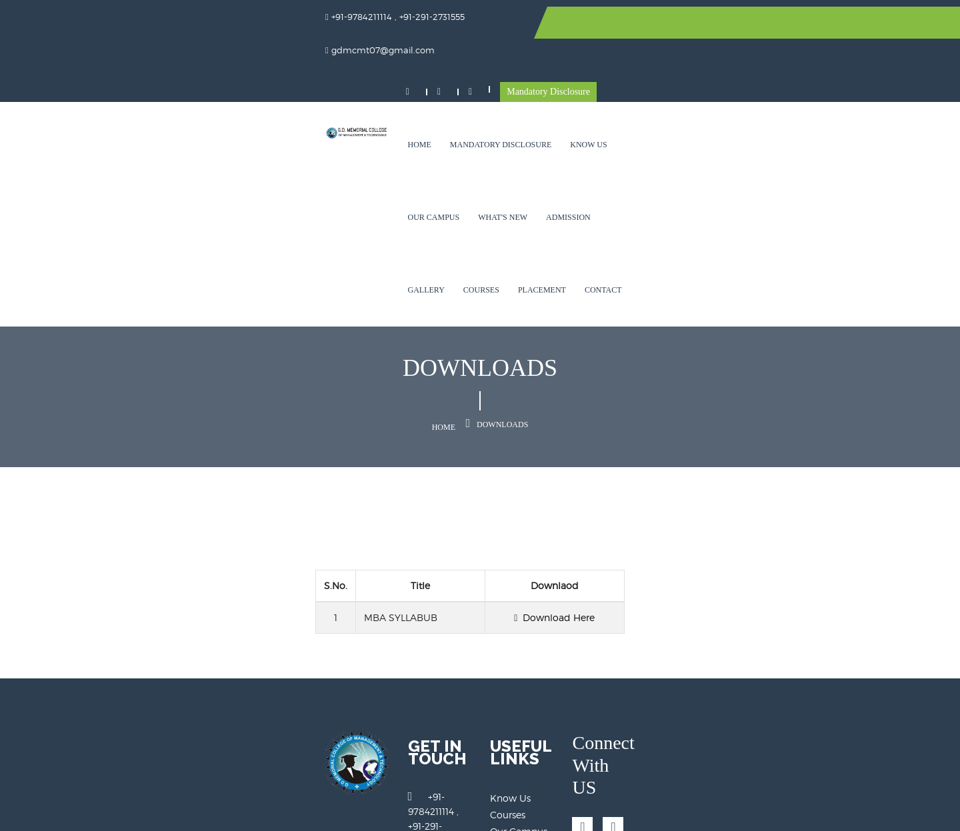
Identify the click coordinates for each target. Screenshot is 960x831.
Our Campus (534, 78)
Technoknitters (841, 811)
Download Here (677, 472)
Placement (314, 150)
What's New (603, 78)
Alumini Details (525, 707)
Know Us (471, 78)
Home (301, 78)
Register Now (520, 724)
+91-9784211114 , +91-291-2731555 (369, 639)
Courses (783, 78)
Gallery (727, 78)
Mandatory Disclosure (821, 25)
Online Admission (530, 740)
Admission (669, 78)
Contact (375, 150)
